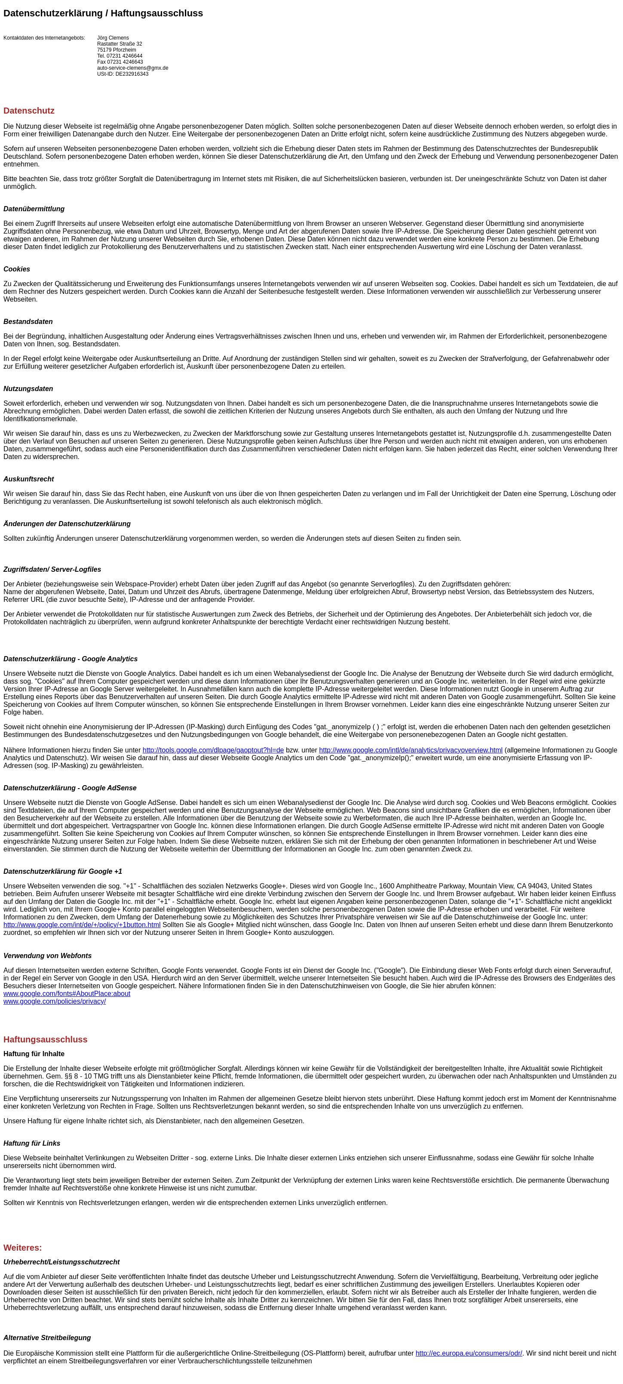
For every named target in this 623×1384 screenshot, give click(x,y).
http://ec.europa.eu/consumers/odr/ (469, 1353)
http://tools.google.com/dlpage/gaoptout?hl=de (213, 750)
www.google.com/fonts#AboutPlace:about (66, 993)
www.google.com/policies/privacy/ (54, 1001)
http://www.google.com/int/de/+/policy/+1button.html (82, 924)
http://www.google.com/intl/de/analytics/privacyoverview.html (411, 750)
